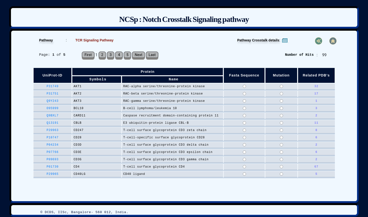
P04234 (52, 145)
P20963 (52, 130)
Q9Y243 (52, 101)
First (88, 55)
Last (152, 55)
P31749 (52, 86)
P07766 (52, 152)
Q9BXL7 (52, 115)
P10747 (52, 137)
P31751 (52, 93)
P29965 (52, 174)
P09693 (52, 159)
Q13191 (52, 123)
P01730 (52, 167)
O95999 (52, 108)
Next (138, 55)
